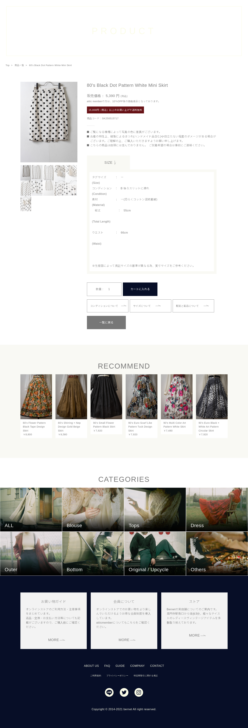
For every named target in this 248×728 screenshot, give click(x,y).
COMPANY (137, 665)
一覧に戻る (104, 322)
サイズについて (142, 305)
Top (8, 65)
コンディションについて (104, 305)
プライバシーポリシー (117, 675)
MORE (53, 639)
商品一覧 (19, 65)
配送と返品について (187, 305)
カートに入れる (140, 289)
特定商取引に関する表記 (146, 675)
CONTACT (157, 665)
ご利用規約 (95, 675)
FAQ (107, 665)
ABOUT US (91, 665)
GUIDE (120, 665)
